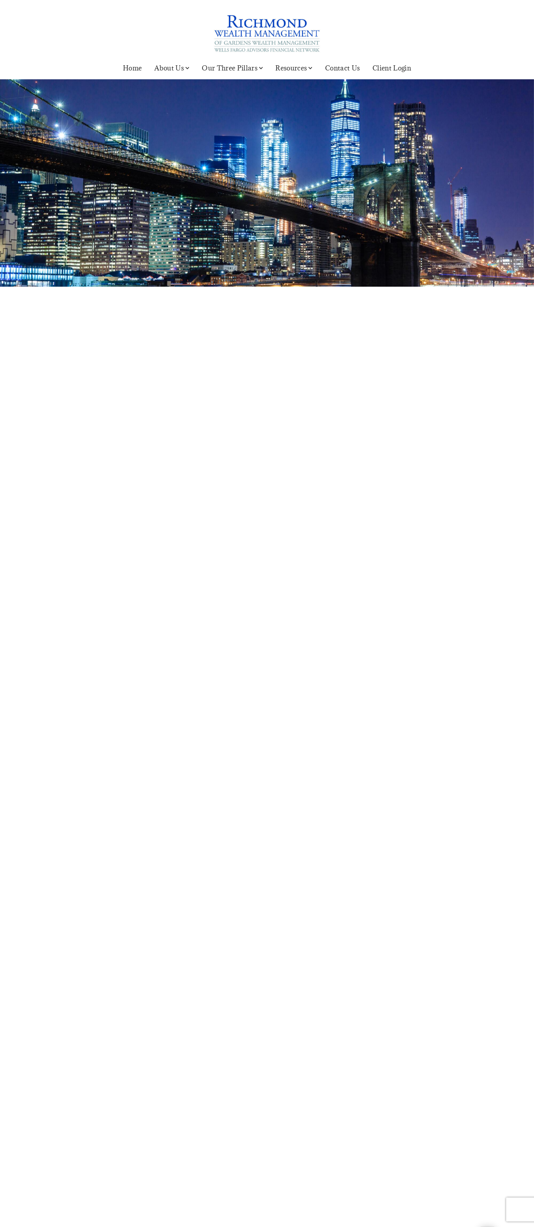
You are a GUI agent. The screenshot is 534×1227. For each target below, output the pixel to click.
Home (132, 68)
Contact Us (342, 68)
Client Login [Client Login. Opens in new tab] (391, 68)
